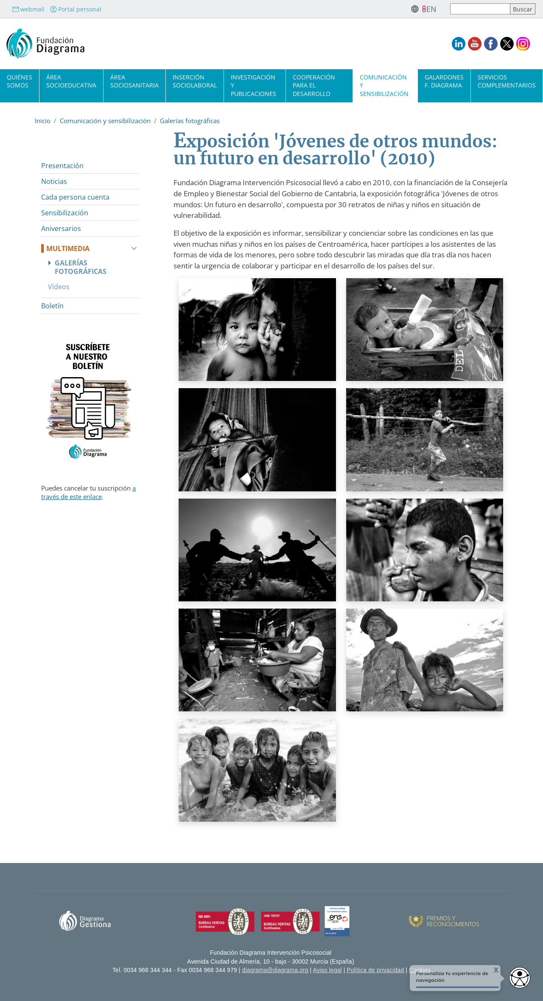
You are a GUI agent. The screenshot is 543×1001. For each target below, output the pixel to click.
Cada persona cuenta (75, 197)
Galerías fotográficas (190, 120)
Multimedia (68, 248)
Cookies (420, 970)
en (431, 9)
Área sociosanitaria (134, 81)
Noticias (54, 181)
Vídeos (59, 286)
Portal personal (75, 9)
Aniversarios (61, 228)
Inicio (42, 120)
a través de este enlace (88, 492)
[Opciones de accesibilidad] (519, 977)
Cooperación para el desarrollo (314, 85)
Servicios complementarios (507, 81)
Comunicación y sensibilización (105, 120)
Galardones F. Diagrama (444, 81)
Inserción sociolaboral (195, 81)
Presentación (62, 165)
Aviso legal (327, 970)
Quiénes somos (19, 81)
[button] (257, 332)
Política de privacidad (375, 970)
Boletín (52, 305)
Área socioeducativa (71, 81)
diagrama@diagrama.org (275, 970)
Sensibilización (64, 212)
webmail (28, 9)
